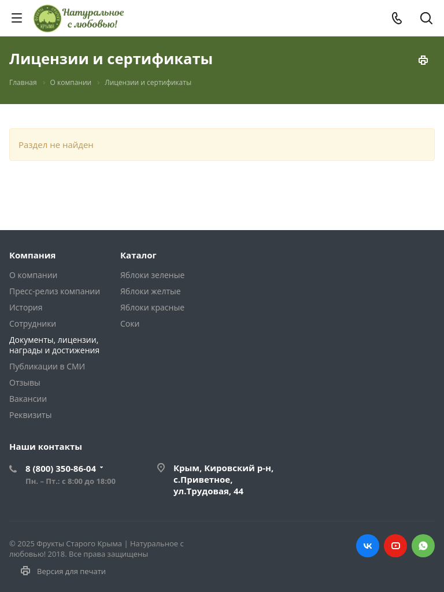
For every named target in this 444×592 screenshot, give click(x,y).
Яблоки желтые (150, 291)
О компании (33, 274)
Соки (129, 323)
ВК (367, 545)
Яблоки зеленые (152, 274)
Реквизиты (30, 414)
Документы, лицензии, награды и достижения (54, 345)
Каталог (138, 255)
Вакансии (28, 398)
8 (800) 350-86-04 (60, 468)
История (26, 307)
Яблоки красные (152, 307)
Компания (32, 255)
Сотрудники (32, 323)
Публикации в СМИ (47, 366)
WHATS (423, 545)
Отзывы (24, 382)
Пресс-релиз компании (54, 291)
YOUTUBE (395, 545)
